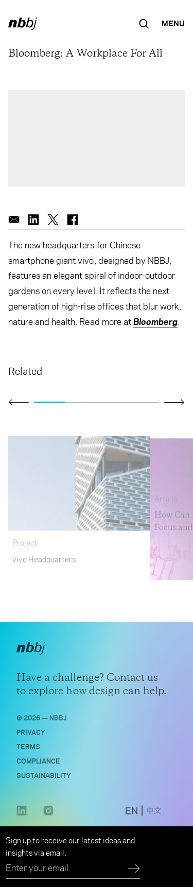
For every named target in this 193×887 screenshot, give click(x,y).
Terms (28, 749)
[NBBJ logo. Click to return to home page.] (22, 23)
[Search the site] (144, 24)
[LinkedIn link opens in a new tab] (21, 817)
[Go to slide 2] (81, 402)
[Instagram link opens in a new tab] (48, 817)
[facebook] (72, 219)
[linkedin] (33, 219)
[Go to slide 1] (49, 402)
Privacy (30, 734)
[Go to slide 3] (112, 402)
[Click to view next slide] (174, 402)
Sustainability (43, 778)
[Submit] (134, 869)
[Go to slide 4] (143, 402)
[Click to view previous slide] (18, 402)
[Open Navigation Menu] (173, 23)
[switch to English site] (131, 815)
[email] (14, 219)
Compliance (38, 763)
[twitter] (53, 219)
